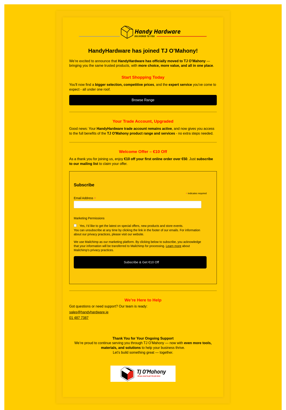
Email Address (85, 198)
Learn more (173, 246)
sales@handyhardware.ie (88, 312)
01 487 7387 (79, 318)
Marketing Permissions (89, 218)
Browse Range (143, 100)
